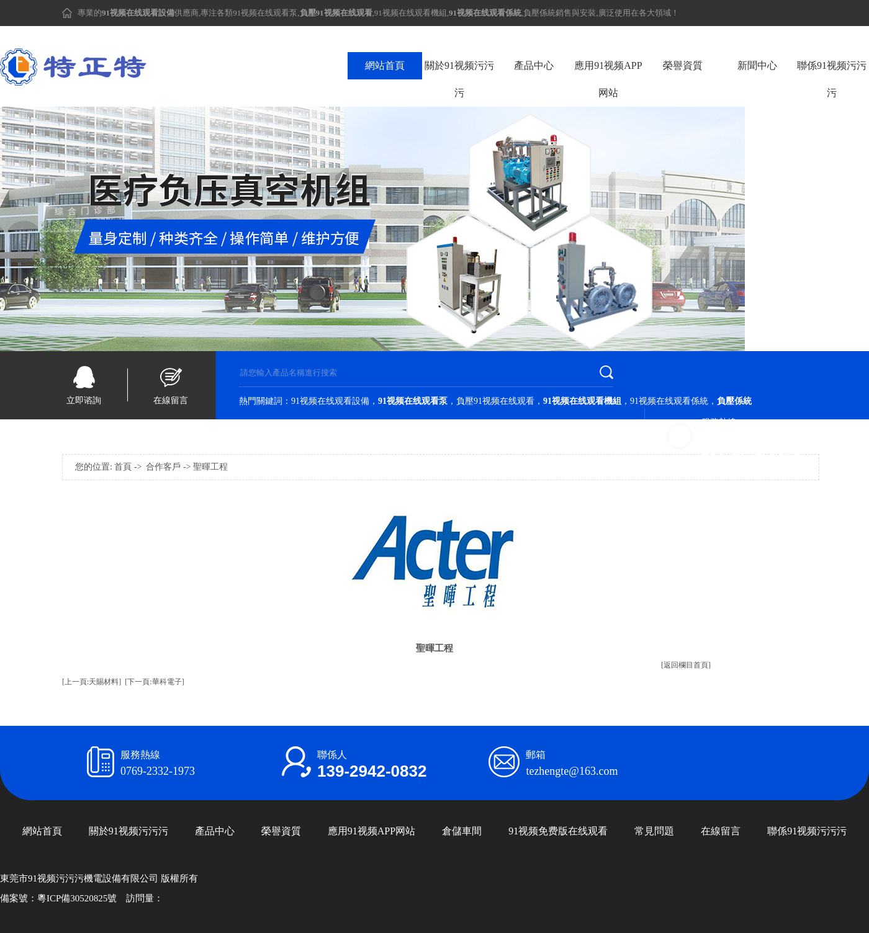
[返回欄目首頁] (686, 665)
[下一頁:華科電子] (154, 681)
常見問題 (654, 831)
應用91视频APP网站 (608, 79)
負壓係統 (539, 12)
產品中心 (534, 65)
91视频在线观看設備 (330, 401)
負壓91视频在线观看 (495, 401)
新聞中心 (757, 65)
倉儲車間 (462, 831)
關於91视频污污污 (459, 79)
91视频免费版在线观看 (558, 831)
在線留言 (170, 400)
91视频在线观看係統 (669, 401)
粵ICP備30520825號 (77, 898)
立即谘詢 (83, 400)
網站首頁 (385, 65)
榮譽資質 (683, 65)
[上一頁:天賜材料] (91, 681)
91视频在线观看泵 (265, 12)
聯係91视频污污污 (832, 79)
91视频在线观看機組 (410, 12)
